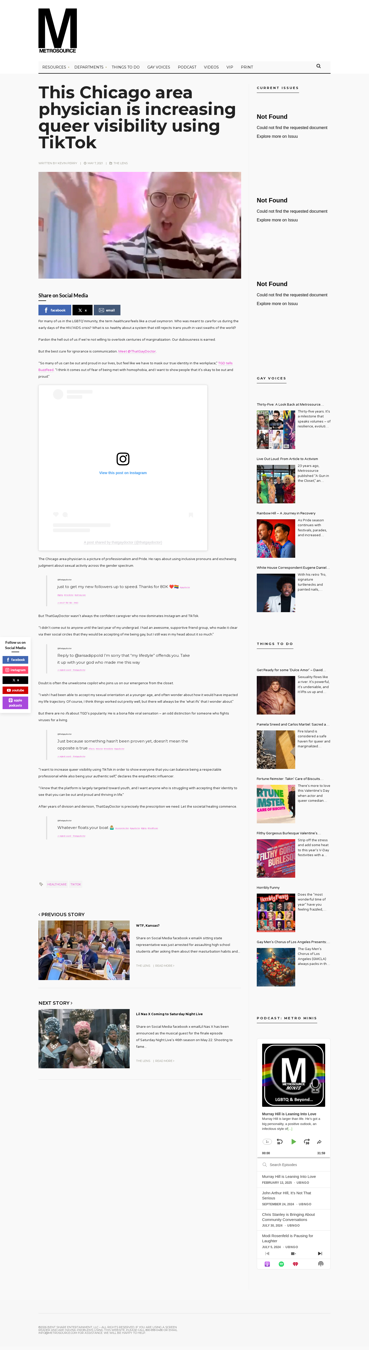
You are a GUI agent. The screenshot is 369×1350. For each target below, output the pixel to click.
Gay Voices (158, 70)
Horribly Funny (268, 891)
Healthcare (57, 885)
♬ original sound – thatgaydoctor (88, 669)
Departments (89, 70)
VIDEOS (211, 70)
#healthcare (69, 830)
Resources (54, 70)
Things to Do (126, 70)
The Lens (121, 166)
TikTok (75, 885)
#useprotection (130, 823)
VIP (230, 70)
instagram (15, 670)
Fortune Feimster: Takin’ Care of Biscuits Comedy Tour (288, 783)
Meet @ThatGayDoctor (137, 355)
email (107, 313)
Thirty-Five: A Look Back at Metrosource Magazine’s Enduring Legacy (289, 408)
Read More (164, 965)
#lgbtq (87, 596)
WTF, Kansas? (159, 926)
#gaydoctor (68, 596)
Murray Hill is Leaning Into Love (289, 1180)
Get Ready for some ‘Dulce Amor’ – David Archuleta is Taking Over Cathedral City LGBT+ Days (294, 674)
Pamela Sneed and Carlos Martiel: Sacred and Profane (293, 728)
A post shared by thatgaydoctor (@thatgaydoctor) (123, 546)
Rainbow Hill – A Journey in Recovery (286, 517)
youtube (15, 690)
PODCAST (187, 70)
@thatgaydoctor (73, 582)
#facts (94, 746)
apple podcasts (15, 702)
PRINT (247, 70)
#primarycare (130, 596)
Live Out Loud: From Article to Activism (287, 462)
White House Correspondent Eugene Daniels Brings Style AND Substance (292, 571)
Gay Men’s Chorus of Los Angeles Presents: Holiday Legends (292, 946)
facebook (55, 313)
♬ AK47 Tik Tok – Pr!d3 (78, 603)
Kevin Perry (67, 166)
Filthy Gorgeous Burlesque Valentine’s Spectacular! (287, 837)
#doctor (109, 746)
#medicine (105, 596)
